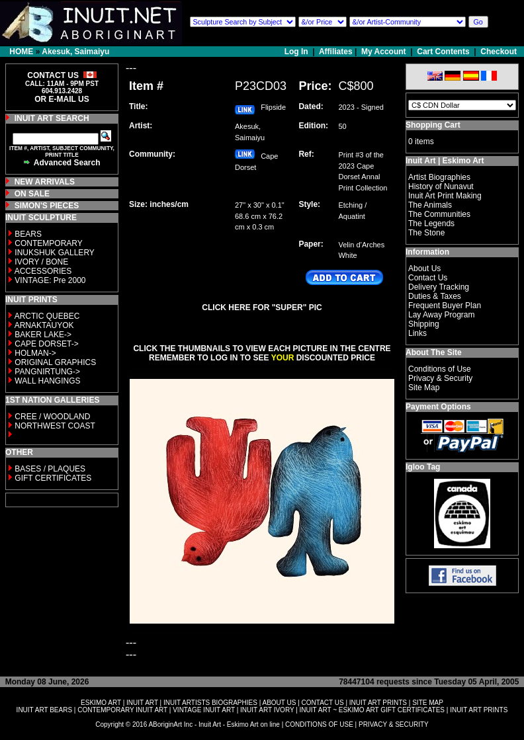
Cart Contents (443, 51)
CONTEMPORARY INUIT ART (122, 710)
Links (417, 333)
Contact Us (427, 277)
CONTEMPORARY (48, 243)
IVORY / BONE (41, 262)
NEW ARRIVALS (45, 181)
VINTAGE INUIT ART (204, 710)
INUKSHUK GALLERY (55, 252)
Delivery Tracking (438, 287)
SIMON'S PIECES (47, 205)
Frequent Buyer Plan (444, 305)
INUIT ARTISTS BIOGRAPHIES (210, 702)
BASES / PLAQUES (50, 468)
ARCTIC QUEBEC (47, 316)
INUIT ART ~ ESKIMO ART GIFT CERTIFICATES (372, 710)
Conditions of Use (439, 369)
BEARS (28, 234)
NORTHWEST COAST (54, 426)
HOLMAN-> (35, 353)
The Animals (430, 205)
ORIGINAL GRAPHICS (55, 362)
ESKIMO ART (101, 702)
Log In (297, 51)
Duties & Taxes (434, 296)
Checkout (498, 51)
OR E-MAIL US (61, 99)
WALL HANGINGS (47, 381)
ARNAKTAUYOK (44, 325)
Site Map (423, 387)
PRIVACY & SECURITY (394, 724)
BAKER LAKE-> (43, 334)
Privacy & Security (440, 378)
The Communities (439, 214)
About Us (424, 268)
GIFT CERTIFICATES (53, 478)
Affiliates (336, 51)
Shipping (423, 324)
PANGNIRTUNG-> (47, 371)
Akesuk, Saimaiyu (75, 51)
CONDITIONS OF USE (319, 724)
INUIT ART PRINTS (378, 702)
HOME (21, 51)
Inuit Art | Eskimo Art (445, 160)
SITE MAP (427, 702)
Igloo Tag (423, 467)
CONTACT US (323, 702)
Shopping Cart (433, 125)
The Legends (431, 223)
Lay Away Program (441, 314)
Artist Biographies (439, 177)
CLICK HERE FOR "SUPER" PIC (262, 307)
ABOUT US (279, 702)
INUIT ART (142, 702)
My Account (383, 51)
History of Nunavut (441, 186)
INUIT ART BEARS (44, 710)
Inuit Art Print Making (445, 195)
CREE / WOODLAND (51, 416)
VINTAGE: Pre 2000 (50, 280)
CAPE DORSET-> (46, 344)
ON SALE (32, 193)
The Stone (426, 232)
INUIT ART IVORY (267, 710)
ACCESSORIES (43, 271)
